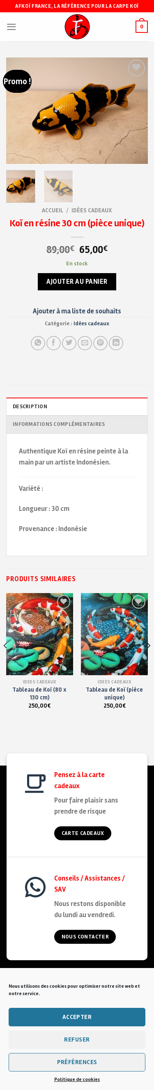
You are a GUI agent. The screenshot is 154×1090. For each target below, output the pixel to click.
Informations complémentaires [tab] (59, 424)
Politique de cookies (77, 1079)
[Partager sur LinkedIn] (116, 343)
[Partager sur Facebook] (53, 343)
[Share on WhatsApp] (38, 343)
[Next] (148, 662)
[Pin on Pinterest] (100, 343)
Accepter (77, 1017)
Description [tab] (30, 406)
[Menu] (11, 26)
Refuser (77, 1039)
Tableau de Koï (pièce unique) (114, 693)
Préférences (77, 1062)
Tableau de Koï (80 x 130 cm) (39, 693)
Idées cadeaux (91, 210)
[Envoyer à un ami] (85, 343)
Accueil (52, 210)
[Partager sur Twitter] (69, 343)
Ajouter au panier (77, 281)
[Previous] (6, 662)
